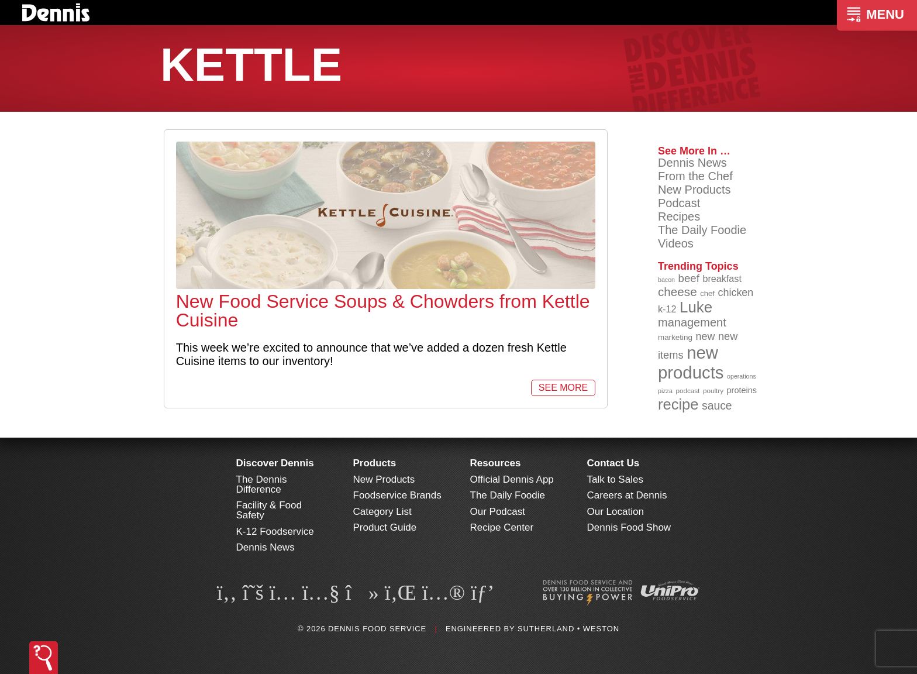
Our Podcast (498, 511)
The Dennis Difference (261, 484)
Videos (676, 243)
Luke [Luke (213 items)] (696, 307)
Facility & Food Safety (269, 510)
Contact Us (613, 463)
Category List (382, 511)
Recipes (679, 216)
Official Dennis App (512, 479)
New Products (694, 189)
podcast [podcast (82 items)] (687, 390)
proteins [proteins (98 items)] (742, 390)
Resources (495, 463)
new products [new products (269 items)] (691, 362)
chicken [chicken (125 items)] (736, 292)
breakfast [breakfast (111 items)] (722, 278)
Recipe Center (502, 527)
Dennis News (692, 162)
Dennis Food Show (629, 527)
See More (563, 388)
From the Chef (695, 176)
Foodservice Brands (397, 495)
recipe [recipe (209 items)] (678, 404)
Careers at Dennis (627, 495)
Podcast (679, 203)
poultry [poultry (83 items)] (713, 390)
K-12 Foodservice (275, 531)
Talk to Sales (615, 479)
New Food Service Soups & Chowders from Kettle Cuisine (383, 311)
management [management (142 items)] (692, 322)
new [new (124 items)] (705, 336)
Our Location (615, 511)
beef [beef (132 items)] (688, 278)
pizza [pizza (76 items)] (665, 390)
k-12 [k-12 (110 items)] (667, 309)
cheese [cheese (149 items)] (677, 291)
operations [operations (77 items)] (741, 376)
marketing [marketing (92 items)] (675, 337)
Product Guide (385, 527)
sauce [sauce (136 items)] (717, 406)
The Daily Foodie (702, 229)
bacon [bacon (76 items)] (666, 279)
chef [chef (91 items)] (707, 293)
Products (375, 463)
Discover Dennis (275, 463)
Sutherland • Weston (568, 628)
